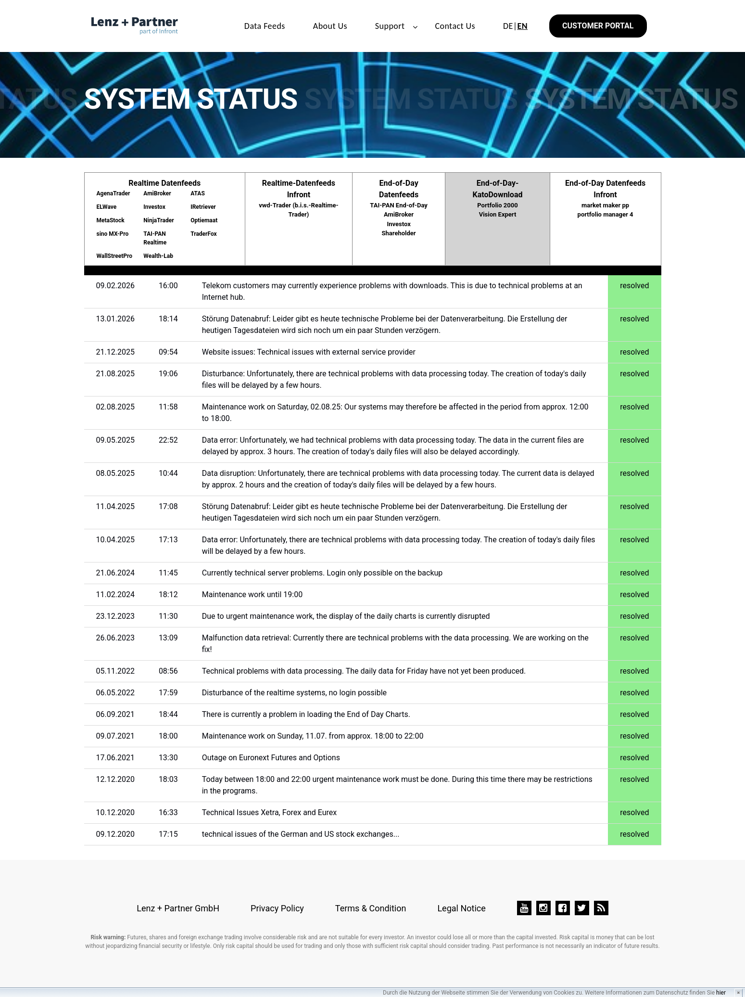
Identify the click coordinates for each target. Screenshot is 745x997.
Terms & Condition (370, 908)
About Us (330, 26)
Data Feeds (264, 26)
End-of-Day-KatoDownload (498, 198)
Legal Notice (461, 908)
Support (390, 26)
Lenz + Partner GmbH (178, 908)
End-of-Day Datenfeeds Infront (605, 198)
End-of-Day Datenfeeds (399, 208)
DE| (515, 26)
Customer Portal (597, 25)
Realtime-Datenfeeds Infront (298, 198)
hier (721, 993)
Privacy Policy (277, 908)
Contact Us (455, 26)
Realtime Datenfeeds (165, 219)
